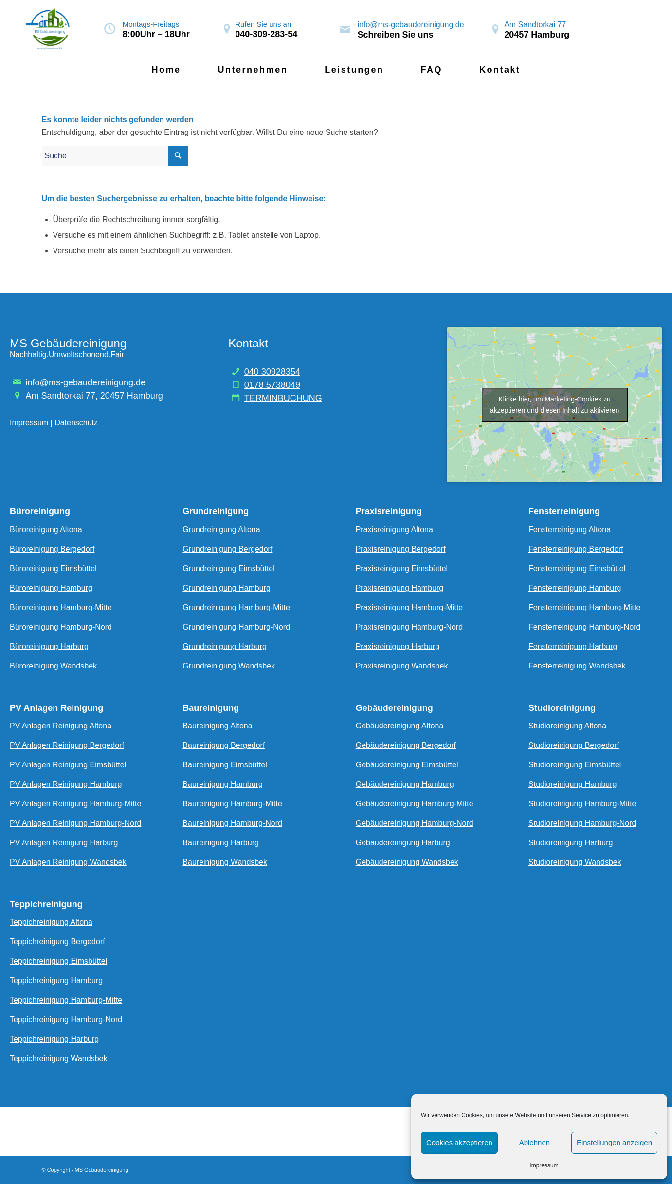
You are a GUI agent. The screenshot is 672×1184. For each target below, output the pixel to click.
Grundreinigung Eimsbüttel (228, 568)
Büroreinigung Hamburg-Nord (61, 627)
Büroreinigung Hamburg (51, 588)
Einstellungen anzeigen (614, 1142)
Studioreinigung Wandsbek (574, 862)
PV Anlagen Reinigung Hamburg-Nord (75, 823)
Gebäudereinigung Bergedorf (406, 745)
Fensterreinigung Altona (569, 529)
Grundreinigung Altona (221, 529)
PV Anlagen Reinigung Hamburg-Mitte (75, 804)
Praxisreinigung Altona (394, 529)
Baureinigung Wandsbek (224, 862)
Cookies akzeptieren (459, 1142)
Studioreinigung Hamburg (572, 784)
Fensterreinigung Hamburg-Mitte (584, 607)
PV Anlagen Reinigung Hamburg (66, 784)
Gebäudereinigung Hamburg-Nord (414, 823)
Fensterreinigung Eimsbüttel (576, 568)
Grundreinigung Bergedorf (227, 549)
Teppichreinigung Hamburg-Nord (66, 1019)
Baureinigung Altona (217, 726)
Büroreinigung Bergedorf (52, 549)
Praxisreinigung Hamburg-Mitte (409, 607)
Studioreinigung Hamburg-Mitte (582, 804)
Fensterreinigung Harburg (572, 646)
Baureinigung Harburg (220, 843)
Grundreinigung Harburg (224, 646)
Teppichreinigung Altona (51, 922)
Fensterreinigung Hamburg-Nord (584, 627)
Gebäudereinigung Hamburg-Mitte (414, 804)
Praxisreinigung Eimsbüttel (402, 568)
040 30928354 (272, 372)
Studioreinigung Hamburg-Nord (582, 823)
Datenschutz (76, 423)
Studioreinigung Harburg (570, 843)
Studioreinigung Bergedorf (573, 745)
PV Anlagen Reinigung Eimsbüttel (68, 765)
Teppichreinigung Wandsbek (58, 1058)
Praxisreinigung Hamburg (400, 588)
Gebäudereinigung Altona (400, 726)
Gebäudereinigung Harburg (403, 843)
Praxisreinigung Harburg (398, 646)
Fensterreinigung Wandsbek (577, 666)
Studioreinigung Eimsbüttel (574, 765)
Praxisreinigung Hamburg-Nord (409, 627)
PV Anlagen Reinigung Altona (60, 726)
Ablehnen (534, 1142)
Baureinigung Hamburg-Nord (232, 823)
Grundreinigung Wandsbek (228, 666)
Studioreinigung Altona (567, 726)
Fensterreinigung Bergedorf (575, 549)
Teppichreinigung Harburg (54, 1039)
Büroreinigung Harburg (49, 646)
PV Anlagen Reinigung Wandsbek (68, 862)
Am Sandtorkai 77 (535, 24)
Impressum (543, 1165)
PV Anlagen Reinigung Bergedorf (67, 745)
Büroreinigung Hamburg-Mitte (61, 607)
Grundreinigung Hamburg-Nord (236, 627)
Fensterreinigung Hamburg (574, 588)
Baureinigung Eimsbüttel (224, 765)
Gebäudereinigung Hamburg (405, 784)
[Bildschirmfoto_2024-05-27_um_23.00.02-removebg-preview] (49, 28)
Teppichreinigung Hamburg (56, 980)
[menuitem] (166, 69)
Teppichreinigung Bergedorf (57, 941)
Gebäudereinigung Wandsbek (407, 862)
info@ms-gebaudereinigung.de (411, 24)
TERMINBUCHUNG (283, 398)
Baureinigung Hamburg (222, 784)
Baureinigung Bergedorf (223, 745)
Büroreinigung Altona (46, 529)
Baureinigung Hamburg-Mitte (232, 804)
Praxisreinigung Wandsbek (402, 666)
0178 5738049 (272, 385)
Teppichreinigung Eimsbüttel (58, 961)
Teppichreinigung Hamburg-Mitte (66, 1000)
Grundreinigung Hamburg (226, 588)
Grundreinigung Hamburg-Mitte (236, 607)
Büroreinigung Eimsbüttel (53, 568)
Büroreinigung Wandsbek (53, 666)
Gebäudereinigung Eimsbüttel (407, 765)
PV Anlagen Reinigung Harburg (64, 843)
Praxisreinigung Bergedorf (401, 549)
